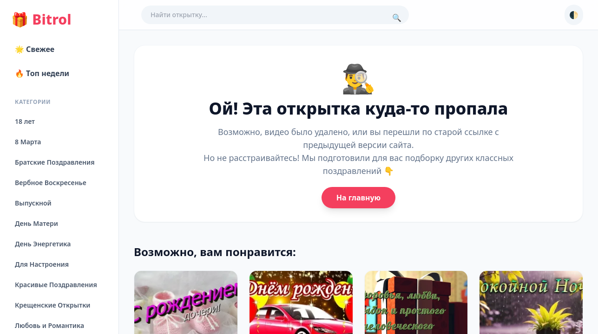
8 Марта (28, 141)
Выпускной (33, 203)
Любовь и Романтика (49, 325)
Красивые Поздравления (56, 284)
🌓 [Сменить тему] (573, 15)
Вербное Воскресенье (50, 182)
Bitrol (41, 19)
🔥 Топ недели (42, 73)
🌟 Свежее (34, 49)
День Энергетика (43, 243)
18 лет (25, 121)
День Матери (36, 223)
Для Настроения (42, 264)
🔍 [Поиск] (396, 18)
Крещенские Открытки (53, 305)
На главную (358, 198)
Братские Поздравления (54, 162)
